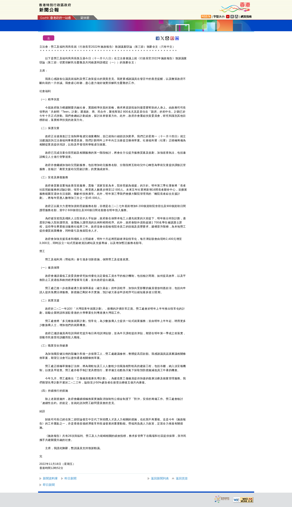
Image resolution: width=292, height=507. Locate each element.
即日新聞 (49, 484)
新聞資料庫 (50, 478)
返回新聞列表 (160, 478)
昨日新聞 (70, 478)
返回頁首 (182, 478)
